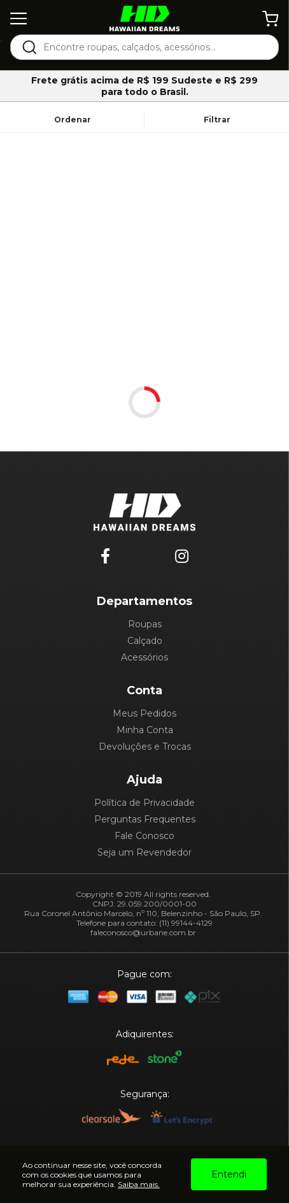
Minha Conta (144, 730)
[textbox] (153, 47)
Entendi (228, 1174)
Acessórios (144, 657)
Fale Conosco (144, 836)
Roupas (145, 624)
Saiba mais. (139, 1184)
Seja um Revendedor (144, 852)
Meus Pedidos (144, 713)
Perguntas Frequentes (144, 819)
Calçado (144, 640)
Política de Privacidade (144, 802)
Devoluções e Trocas (145, 746)
